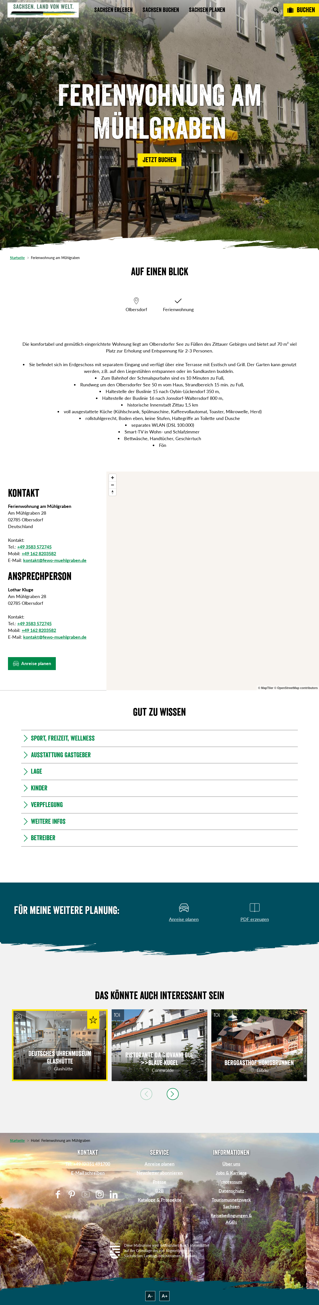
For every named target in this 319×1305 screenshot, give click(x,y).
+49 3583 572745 (34, 546)
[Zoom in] (112, 477)
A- (150, 1296)
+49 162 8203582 (39, 553)
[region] (212, 581)
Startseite (17, 258)
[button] (159, 159)
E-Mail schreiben (88, 1172)
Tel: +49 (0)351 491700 (87, 1164)
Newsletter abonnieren (160, 1172)
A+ (164, 1296)
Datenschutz (231, 1190)
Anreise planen (159, 1164)
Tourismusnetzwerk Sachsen (231, 1203)
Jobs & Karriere (231, 1172)
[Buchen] (301, 9)
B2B (159, 1190)
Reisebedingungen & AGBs (231, 1219)
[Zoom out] (112, 484)
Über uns (231, 1164)
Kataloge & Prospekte (159, 1199)
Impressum (231, 1181)
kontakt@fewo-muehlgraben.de (54, 560)
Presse (159, 1181)
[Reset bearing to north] (112, 492)
